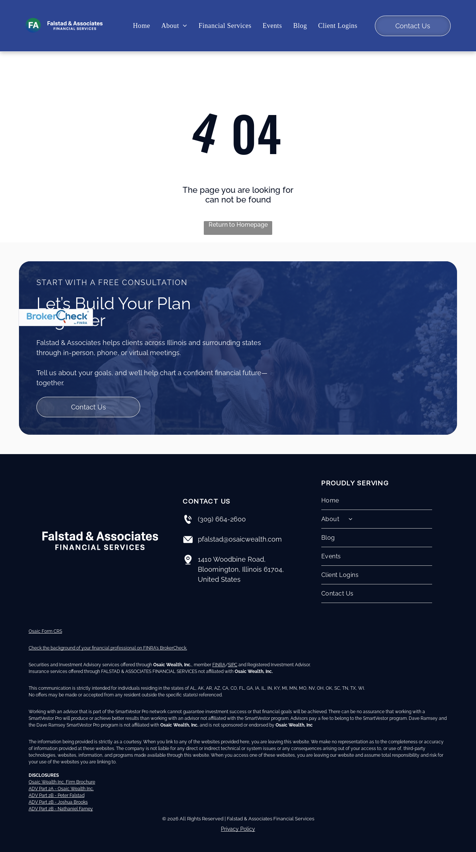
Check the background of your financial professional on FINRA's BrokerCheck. (108, 648)
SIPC (232, 664)
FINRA (218, 664)
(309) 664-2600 (222, 519)
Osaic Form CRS (45, 631)
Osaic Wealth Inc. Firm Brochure (62, 782)
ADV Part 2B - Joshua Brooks (58, 802)
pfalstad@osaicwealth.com (240, 539)
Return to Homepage (238, 224)
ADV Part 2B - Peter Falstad (56, 795)
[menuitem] (142, 26)
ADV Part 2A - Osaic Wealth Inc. (61, 788)
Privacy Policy (238, 829)
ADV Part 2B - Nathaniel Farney (61, 808)
